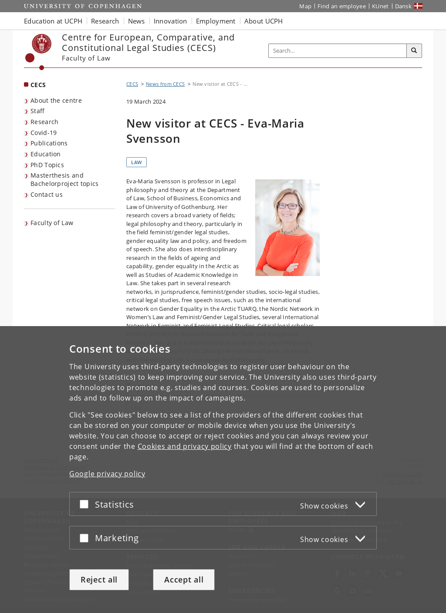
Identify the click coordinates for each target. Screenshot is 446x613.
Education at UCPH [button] (53, 21)
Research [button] (105, 21)
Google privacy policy (107, 473)
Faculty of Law (51, 223)
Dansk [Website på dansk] (403, 6)
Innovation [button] (170, 21)
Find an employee (342, 6)
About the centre (56, 100)
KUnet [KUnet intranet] (380, 6)
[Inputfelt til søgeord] (337, 51)
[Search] (414, 51)
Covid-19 (43, 132)
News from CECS (165, 84)
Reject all (99, 579)
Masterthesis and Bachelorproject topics (64, 179)
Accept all (183, 579)
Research (44, 122)
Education (45, 154)
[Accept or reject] (86, 504)
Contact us (46, 194)
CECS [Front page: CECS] (38, 85)
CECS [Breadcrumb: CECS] (132, 84)
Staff (37, 111)
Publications (49, 143)
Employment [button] (216, 21)
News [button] (136, 21)
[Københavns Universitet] (38, 52)
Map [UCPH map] (305, 6)
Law (136, 162)
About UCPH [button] (263, 21)
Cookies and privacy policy (185, 446)
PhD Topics (47, 165)
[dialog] (223, 469)
